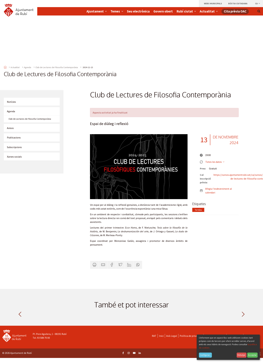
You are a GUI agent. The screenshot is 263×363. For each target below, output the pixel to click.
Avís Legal (171, 335)
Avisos (10, 128)
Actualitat (15, 67)
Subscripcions (14, 147)
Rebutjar (241, 355)
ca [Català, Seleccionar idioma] (257, 3)
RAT (154, 335)
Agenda (27, 67)
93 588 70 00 (43, 337)
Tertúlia (198, 209)
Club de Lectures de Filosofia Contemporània (56, 67)
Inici (161, 335)
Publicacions (14, 137)
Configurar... (205, 355)
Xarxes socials (14, 156)
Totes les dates (215, 161)
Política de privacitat (191, 335)
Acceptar (252, 355)
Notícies (11, 101)
